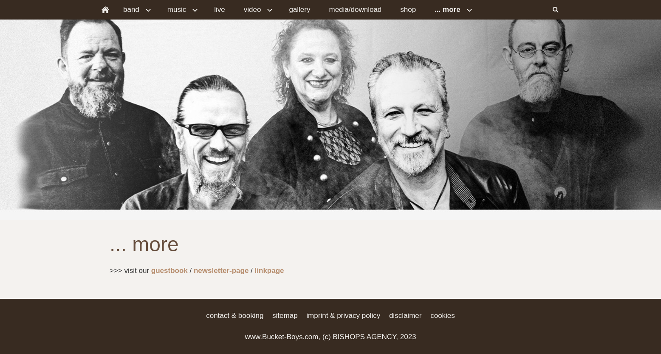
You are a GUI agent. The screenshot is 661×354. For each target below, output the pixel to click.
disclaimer (405, 316)
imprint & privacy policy (343, 316)
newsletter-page (221, 271)
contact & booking (234, 316)
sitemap (285, 316)
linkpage (269, 271)
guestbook (169, 271)
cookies (442, 316)
